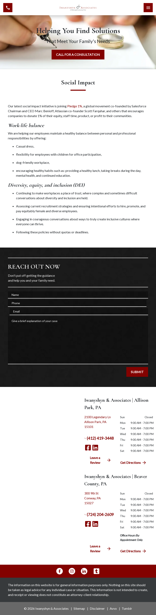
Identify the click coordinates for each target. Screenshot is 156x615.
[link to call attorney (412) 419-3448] (7, 7)
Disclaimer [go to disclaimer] (97, 608)
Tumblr (127, 608)
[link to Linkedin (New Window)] (95, 447)
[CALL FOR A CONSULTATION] (78, 54)
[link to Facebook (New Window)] (88, 447)
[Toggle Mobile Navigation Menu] (148, 7)
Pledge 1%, (75, 106)
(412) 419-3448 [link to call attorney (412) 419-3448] (99, 438)
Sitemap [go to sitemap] (79, 608)
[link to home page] (78, 7)
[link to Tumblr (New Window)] (96, 571)
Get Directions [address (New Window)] (133, 462)
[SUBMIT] (137, 372)
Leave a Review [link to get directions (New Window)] (100, 460)
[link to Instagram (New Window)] (72, 571)
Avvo (113, 608)
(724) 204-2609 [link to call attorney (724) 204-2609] (99, 514)
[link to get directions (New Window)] (99, 423)
